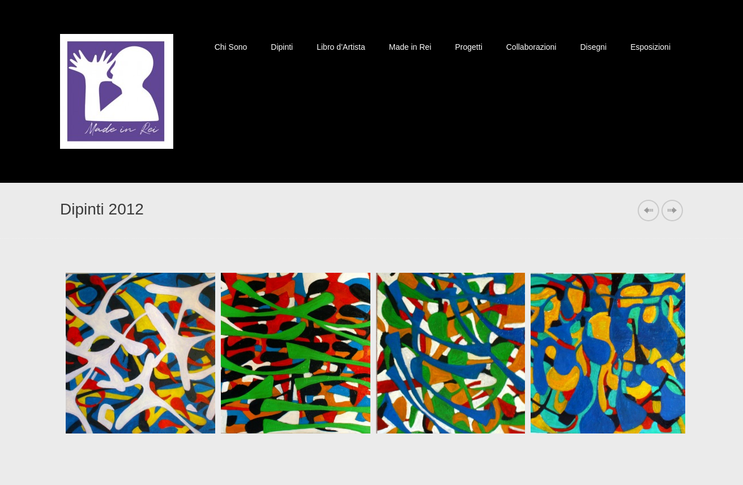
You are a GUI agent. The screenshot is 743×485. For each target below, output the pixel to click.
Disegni (593, 46)
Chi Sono (231, 46)
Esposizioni (650, 46)
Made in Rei (410, 46)
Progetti (468, 46)
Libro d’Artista (341, 46)
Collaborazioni (531, 46)
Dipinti (282, 46)
